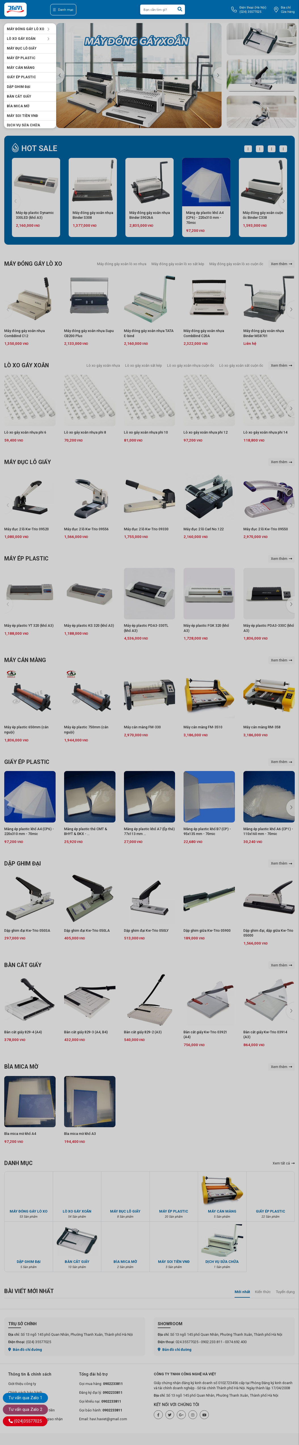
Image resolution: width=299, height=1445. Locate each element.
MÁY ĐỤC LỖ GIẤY (22, 48)
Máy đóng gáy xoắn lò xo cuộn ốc (236, 264)
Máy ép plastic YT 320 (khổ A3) (29, 625)
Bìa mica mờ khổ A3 (80, 1133)
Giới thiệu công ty (22, 1384)
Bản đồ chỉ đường (25, 1349)
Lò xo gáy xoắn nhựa (103, 365)
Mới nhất (242, 1291)
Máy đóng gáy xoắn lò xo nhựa (121, 264)
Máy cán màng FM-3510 (203, 727)
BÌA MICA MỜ (18, 106)
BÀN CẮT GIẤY (19, 96)
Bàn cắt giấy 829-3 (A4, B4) (86, 1032)
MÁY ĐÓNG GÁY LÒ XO (28, 29)
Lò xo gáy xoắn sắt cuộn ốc (241, 365)
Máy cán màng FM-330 (142, 727)
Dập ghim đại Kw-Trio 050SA (27, 930)
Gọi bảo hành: (100, 1410)
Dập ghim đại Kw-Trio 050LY (146, 930)
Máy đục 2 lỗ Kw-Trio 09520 (26, 529)
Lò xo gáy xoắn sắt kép (143, 365)
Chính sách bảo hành (25, 1392)
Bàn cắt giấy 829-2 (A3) (143, 1032)
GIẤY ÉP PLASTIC (21, 77)
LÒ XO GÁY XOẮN (28, 39)
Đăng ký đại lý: (101, 1392)
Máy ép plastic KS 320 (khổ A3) (89, 625)
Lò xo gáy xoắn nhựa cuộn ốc (190, 365)
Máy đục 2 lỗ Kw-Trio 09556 (86, 529)
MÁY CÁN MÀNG (21, 68)
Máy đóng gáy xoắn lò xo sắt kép (177, 264)
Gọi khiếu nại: (100, 1401)
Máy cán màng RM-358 (262, 727)
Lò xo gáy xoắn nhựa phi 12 (206, 432)
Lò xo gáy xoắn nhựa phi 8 (85, 432)
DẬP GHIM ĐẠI (18, 87)
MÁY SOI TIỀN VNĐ (22, 116)
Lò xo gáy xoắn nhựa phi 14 (265, 432)
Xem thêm (281, 264)
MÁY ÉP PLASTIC (21, 58)
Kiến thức (263, 1291)
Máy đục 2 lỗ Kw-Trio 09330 (146, 529)
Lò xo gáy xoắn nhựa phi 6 (25, 432)
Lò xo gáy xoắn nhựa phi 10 (146, 432)
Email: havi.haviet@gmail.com (103, 1419)
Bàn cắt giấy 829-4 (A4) (23, 1032)
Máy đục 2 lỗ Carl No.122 (204, 529)
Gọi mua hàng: (101, 1384)
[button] (217, 75)
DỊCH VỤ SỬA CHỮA (23, 125)
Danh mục (63, 10)
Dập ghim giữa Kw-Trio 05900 (207, 930)
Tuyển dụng (285, 1291)
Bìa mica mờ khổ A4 (20, 1133)
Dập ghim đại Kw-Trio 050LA (87, 930)
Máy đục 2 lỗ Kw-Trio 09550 (265, 529)
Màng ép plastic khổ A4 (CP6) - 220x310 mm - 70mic (205, 218)
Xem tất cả (284, 1163)
